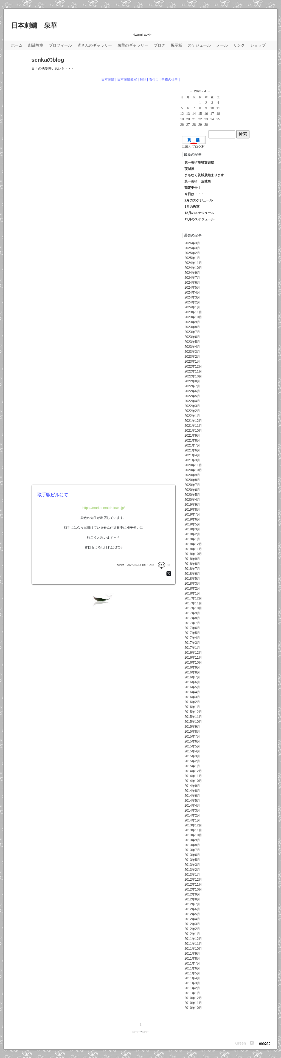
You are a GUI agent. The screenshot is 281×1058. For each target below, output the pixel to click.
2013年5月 (192, 860)
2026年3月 (192, 243)
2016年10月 (193, 662)
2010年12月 (193, 998)
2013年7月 (192, 850)
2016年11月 (193, 657)
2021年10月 (193, 431)
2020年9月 (192, 475)
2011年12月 (193, 939)
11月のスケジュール (199, 219)
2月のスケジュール (198, 200)
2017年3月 (192, 643)
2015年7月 (192, 736)
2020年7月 (192, 485)
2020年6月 (192, 490)
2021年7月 (192, 445)
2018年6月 (192, 574)
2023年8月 (192, 327)
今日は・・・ (194, 194)
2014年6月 (192, 796)
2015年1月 (192, 766)
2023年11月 (193, 312)
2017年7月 (192, 623)
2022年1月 (192, 416)
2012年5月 (192, 914)
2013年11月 (193, 830)
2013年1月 (192, 875)
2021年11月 (193, 426)
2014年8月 (192, 791)
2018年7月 (192, 569)
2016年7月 (192, 677)
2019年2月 (192, 534)
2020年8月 (192, 480)
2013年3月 (192, 865)
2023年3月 (192, 352)
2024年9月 (192, 273)
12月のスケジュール (199, 213)
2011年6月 (192, 968)
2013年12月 (193, 825)
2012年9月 (192, 894)
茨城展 (189, 169)
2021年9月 (192, 435)
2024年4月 (192, 292)
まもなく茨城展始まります (204, 175)
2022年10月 (193, 376)
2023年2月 (192, 357)
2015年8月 (192, 731)
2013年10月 (193, 835)
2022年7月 (192, 386)
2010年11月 (193, 1003)
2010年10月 (193, 1008)
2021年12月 (193, 421)
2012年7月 (192, 904)
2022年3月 (192, 406)
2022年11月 (193, 371)
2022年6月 (192, 391)
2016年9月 (192, 667)
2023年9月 (192, 322)
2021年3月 (192, 460)
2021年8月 (192, 440)
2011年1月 (192, 993)
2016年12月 (193, 653)
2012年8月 (192, 899)
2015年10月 (193, 722)
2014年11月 (193, 776)
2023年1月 (192, 361)
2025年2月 (192, 253)
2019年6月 (192, 519)
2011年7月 (192, 963)
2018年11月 (193, 549)
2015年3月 (192, 756)
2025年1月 (192, 258)
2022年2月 (192, 411)
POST (136, 1032)
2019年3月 (192, 529)
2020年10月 (193, 470)
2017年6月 (192, 628)
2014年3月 (192, 810)
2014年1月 (192, 820)
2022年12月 (193, 366)
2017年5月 (192, 633)
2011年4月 (192, 978)
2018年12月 (193, 544)
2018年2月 (192, 588)
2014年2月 (192, 815)
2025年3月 (192, 248)
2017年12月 (193, 598)
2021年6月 (192, 450)
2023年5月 (192, 342)
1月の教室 (191, 207)
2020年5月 (192, 495)
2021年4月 (192, 455)
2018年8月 (192, 564)
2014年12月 (193, 771)
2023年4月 (192, 347)
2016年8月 (192, 672)
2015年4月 (192, 751)
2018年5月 (192, 579)
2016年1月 (192, 707)
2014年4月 (192, 805)
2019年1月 (192, 539)
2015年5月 (192, 746)
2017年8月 (192, 618)
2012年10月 (193, 889)
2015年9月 (192, 727)
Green (240, 1043)
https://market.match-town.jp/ (103, 508)
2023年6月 (192, 337)
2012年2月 (192, 929)
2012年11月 (193, 884)
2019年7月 (192, 514)
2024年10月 (193, 268)
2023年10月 (193, 317)
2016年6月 (192, 682)
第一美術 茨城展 (197, 181)
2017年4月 (192, 638)
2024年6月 (192, 283)
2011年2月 (192, 988)
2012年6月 (192, 909)
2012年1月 (192, 934)
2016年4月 (192, 692)
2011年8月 (192, 958)
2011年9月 (192, 953)
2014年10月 (193, 781)
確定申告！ (192, 188)
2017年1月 (192, 648)
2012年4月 (192, 919)
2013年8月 (192, 845)
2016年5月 (192, 687)
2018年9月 (192, 559)
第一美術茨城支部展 (199, 162)
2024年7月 (192, 278)
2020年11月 (193, 465)
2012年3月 (192, 924)
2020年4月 (192, 500)
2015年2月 (192, 761)
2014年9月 (192, 786)
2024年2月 (192, 302)
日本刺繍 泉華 (34, 25)
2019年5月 (192, 524)
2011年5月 (192, 973)
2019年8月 (192, 509)
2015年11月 (193, 717)
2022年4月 (192, 401)
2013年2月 (192, 870)
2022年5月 (192, 396)
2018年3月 (192, 583)
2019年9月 (192, 505)
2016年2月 (192, 702)
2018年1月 (192, 593)
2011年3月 (192, 983)
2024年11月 (193, 263)
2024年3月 (192, 297)
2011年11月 (193, 944)
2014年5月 (192, 801)
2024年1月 (192, 307)
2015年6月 (192, 741)
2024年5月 (192, 287)
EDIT (145, 1032)
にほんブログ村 (193, 147)
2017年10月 (193, 608)
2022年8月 (192, 381)
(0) (164, 565)
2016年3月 (192, 697)
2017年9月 (192, 613)
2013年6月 (192, 855)
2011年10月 (193, 949)
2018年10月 (193, 554)
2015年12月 (193, 712)
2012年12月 (193, 879)
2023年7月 (192, 332)
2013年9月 (192, 840)
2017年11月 (193, 603)
